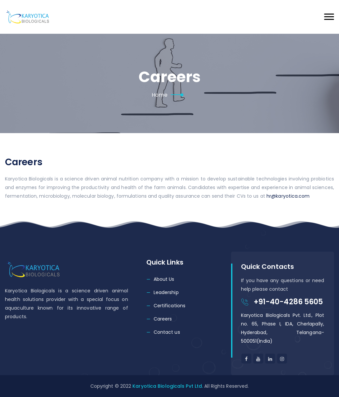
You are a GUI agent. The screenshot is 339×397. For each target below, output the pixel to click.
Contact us (167, 332)
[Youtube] (258, 359)
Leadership (166, 292)
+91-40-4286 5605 (288, 302)
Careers (163, 319)
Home (159, 95)
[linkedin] (282, 359)
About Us (164, 279)
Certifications (169, 305)
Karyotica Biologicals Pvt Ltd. (167, 386)
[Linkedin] (270, 359)
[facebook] (246, 359)
